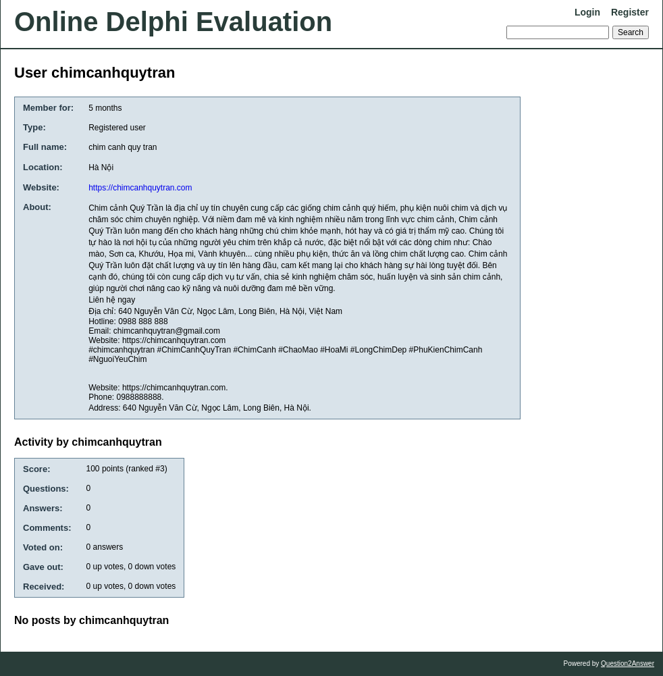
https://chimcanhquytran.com (140, 187)
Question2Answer (627, 663)
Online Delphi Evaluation (173, 21)
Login (587, 12)
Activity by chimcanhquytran (88, 442)
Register (630, 12)
